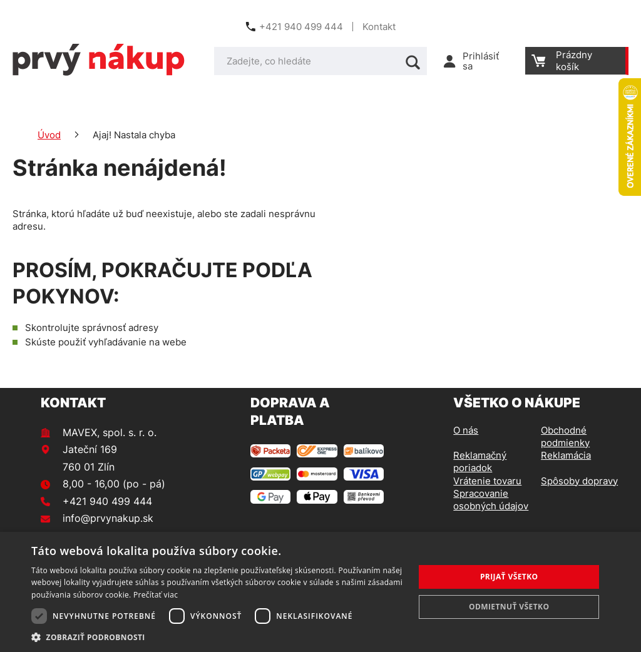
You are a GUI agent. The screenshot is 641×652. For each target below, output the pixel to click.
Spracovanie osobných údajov (490, 499)
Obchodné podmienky (565, 436)
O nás (465, 430)
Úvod (49, 135)
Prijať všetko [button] (509, 576)
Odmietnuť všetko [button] (509, 606)
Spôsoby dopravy (579, 481)
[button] (217, 637)
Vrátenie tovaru (487, 481)
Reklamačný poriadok (479, 461)
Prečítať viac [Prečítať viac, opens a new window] (155, 594)
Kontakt (379, 27)
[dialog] (320, 592)
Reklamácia (566, 455)
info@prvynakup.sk (108, 518)
